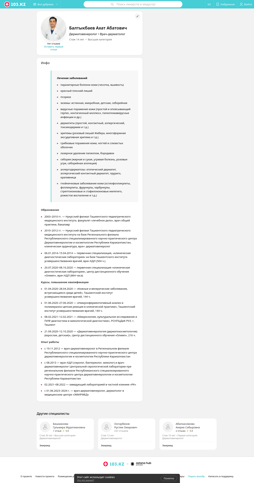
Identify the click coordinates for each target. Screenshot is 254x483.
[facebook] (110, 472)
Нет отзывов (121, 430)
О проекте (26, 476)
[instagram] (106, 472)
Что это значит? (85, 480)
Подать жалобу (196, 476)
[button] (45, 4)
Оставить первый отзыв (53, 48)
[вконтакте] (115, 472)
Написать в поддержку (220, 476)
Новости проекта (44, 476)
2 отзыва (180, 430)
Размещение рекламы (70, 476)
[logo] (15, 4)
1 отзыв (57, 430)
